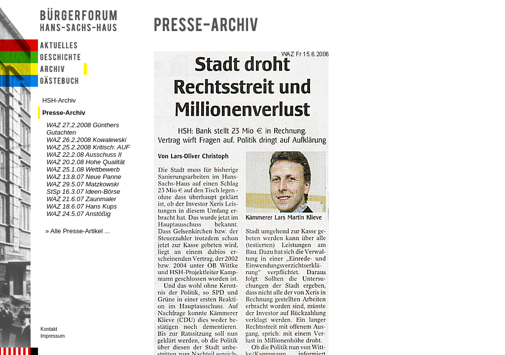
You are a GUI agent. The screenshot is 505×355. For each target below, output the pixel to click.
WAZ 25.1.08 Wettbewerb (82, 169)
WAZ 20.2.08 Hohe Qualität (85, 162)
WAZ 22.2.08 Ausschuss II (83, 154)
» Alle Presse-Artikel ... (77, 231)
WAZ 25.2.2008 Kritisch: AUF (88, 147)
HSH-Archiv (59, 100)
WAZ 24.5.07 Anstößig (78, 213)
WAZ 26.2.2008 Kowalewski (86, 139)
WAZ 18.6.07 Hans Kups (81, 206)
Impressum (52, 336)
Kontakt (48, 329)
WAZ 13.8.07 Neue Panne (83, 176)
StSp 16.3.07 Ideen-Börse (83, 191)
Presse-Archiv (63, 112)
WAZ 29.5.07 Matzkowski (82, 184)
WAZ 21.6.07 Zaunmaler (81, 199)
